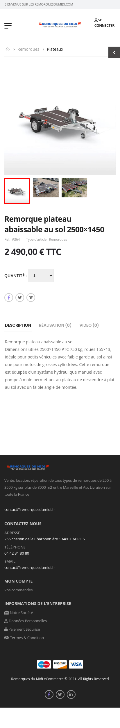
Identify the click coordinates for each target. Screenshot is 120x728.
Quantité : (16, 275)
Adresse (12, 533)
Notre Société (18, 612)
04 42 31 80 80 (16, 553)
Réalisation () (55, 325)
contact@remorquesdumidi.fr (29, 509)
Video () (89, 325)
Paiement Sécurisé (22, 629)
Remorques (28, 49)
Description (18, 325)
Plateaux (55, 49)
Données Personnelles (25, 620)
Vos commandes (18, 589)
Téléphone (15, 547)
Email (9, 561)
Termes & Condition (24, 637)
